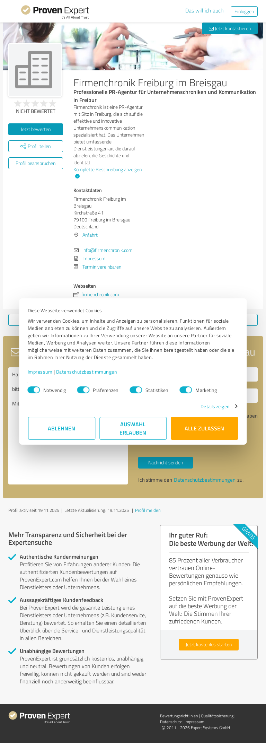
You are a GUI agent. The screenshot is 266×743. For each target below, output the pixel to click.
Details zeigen (214, 406)
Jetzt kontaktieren (230, 28)
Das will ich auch (204, 10)
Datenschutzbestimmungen (87, 371)
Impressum (40, 371)
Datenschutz (170, 722)
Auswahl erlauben (133, 428)
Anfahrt (90, 234)
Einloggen (244, 11)
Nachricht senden (165, 462)
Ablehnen (62, 428)
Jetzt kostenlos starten (209, 644)
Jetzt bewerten (36, 129)
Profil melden (148, 510)
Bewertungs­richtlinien (179, 716)
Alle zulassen (204, 428)
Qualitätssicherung (217, 716)
